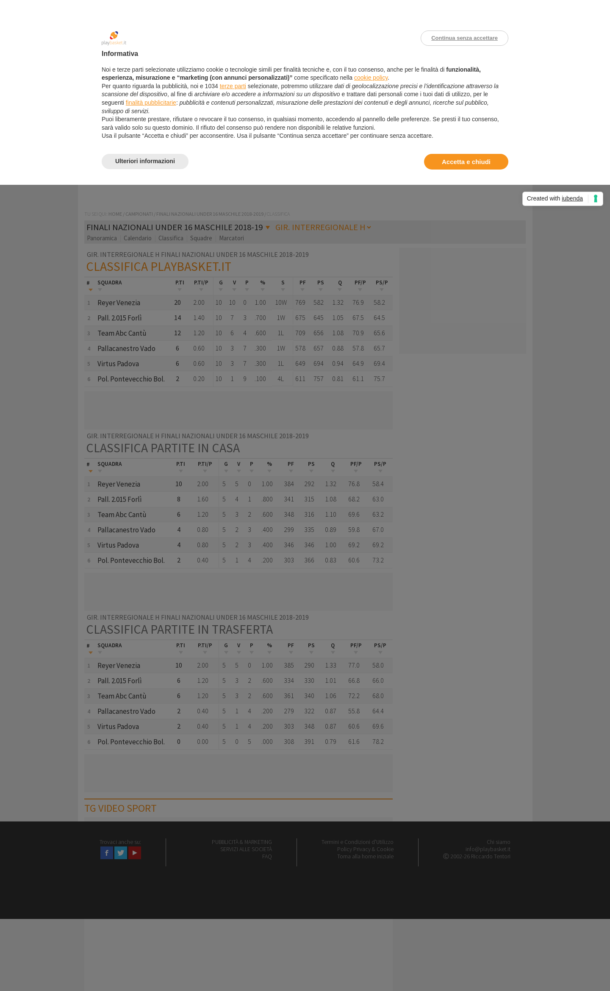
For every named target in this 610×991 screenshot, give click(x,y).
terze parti (233, 86)
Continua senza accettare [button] (464, 38)
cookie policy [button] (371, 77)
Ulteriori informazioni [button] (145, 161)
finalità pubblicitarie (151, 102)
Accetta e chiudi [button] (466, 161)
